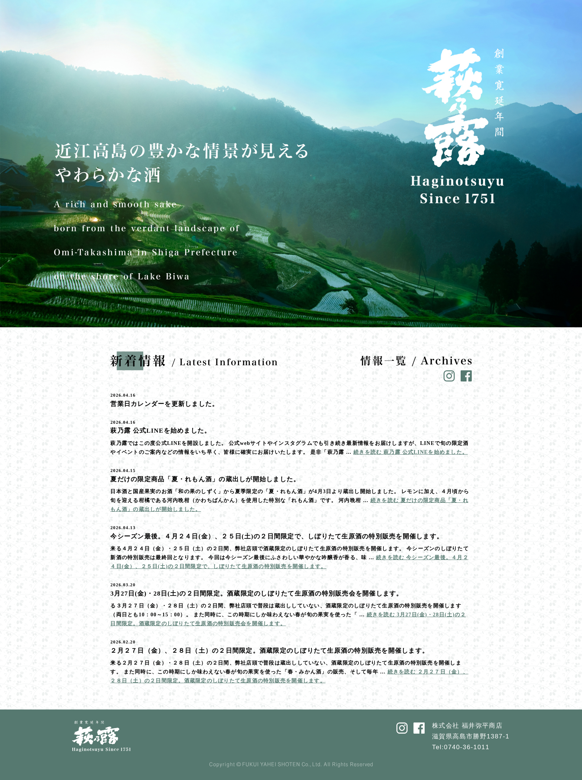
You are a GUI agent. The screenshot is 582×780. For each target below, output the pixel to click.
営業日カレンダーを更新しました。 (164, 403)
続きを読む (410, 452)
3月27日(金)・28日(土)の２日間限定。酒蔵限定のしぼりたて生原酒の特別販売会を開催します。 (256, 593)
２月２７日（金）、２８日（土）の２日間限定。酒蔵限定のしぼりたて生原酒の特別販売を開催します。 (269, 650)
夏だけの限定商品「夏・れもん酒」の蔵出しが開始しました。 (205, 479)
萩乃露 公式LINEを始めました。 (160, 430)
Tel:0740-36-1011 (461, 747)
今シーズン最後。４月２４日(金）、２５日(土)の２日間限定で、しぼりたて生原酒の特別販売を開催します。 (276, 536)
